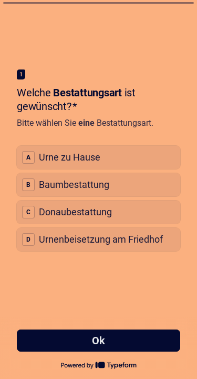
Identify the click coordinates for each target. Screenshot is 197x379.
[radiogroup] (98, 198)
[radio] (98, 157)
